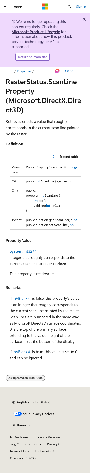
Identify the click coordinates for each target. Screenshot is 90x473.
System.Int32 (21, 251)
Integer (73, 167)
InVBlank (20, 298)
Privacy (52, 444)
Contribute (33, 444)
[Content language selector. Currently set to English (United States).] (32, 402)
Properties (24, 71)
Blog (13, 444)
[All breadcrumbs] (10, 71)
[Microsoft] (45, 6)
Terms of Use (19, 451)
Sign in (81, 6)
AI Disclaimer (19, 437)
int (38, 181)
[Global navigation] (5, 6)
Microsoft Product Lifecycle (36, 31)
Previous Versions (47, 437)
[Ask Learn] (57, 71)
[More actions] (80, 71)
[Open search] (69, 6)
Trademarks (42, 451)
